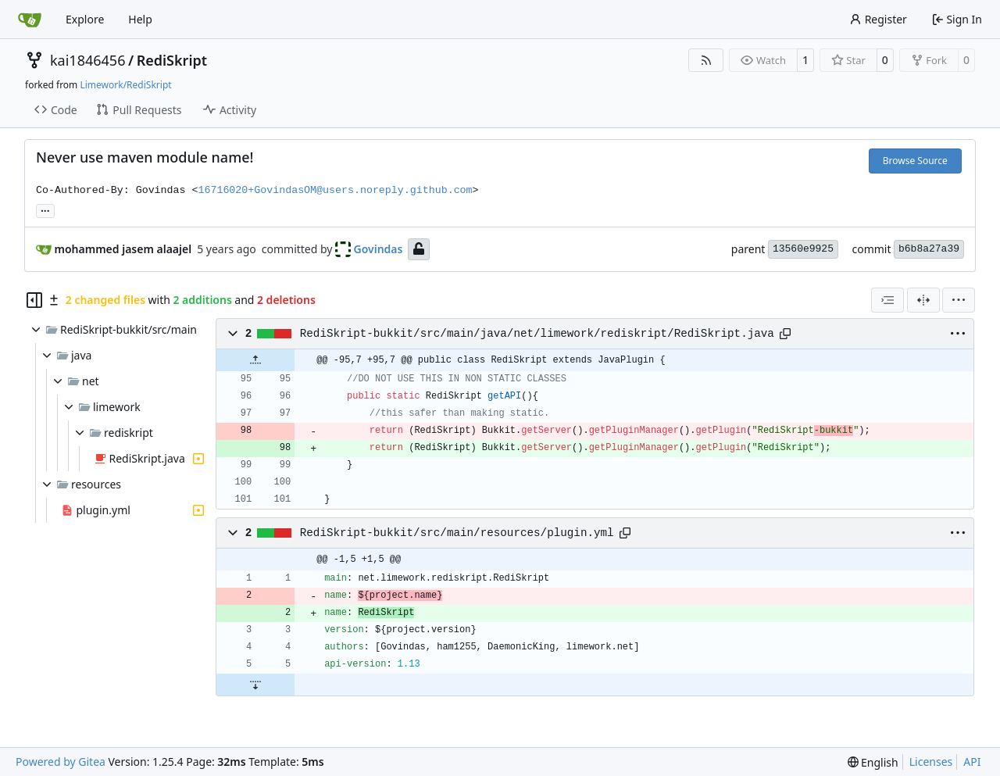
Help (140, 19)
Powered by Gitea (60, 761)
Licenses (931, 761)
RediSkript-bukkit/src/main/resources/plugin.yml (457, 533)
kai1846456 (87, 60)
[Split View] (923, 300)
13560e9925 (803, 249)
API (971, 761)
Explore (85, 19)
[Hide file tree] (34, 300)
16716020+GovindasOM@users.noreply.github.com (335, 190)
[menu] (958, 300)
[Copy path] (785, 334)
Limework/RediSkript (125, 84)
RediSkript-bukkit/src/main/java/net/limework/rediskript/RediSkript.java (537, 333)
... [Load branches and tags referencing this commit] (45, 209)
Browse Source (915, 160)
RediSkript (172, 60)
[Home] (30, 19)
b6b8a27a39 (928, 249)
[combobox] (887, 300)
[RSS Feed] (706, 60)
